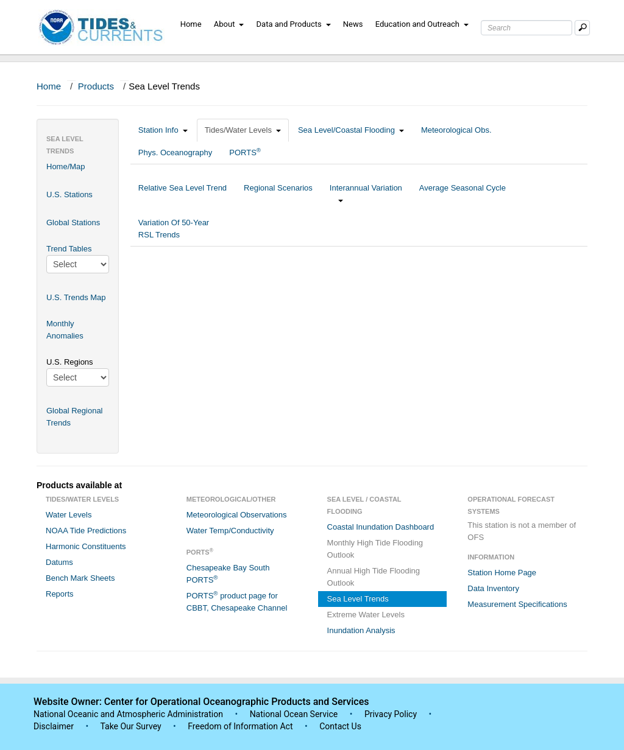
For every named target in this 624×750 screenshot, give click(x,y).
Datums (59, 562)
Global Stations (73, 222)
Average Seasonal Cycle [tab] (462, 194)
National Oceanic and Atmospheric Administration (128, 714)
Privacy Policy (390, 714)
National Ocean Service (294, 714)
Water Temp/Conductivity (230, 530)
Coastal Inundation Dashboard (380, 526)
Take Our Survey (131, 726)
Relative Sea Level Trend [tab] (182, 194)
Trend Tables (68, 248)
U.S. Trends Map (76, 297)
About (229, 24)
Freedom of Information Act (240, 726)
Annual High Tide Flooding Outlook (373, 576)
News (353, 24)
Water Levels (68, 514)
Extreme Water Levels (366, 614)
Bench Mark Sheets (80, 578)
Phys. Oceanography (175, 152)
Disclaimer (54, 726)
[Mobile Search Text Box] (582, 27)
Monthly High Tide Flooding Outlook (375, 548)
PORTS (245, 152)
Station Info (163, 130)
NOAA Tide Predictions (86, 530)
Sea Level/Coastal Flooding (351, 130)
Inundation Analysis (361, 630)
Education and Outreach (422, 24)
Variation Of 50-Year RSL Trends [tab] (173, 228)
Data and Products (294, 24)
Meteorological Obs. (456, 130)
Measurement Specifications (517, 604)
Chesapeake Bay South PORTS (228, 573)
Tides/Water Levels (243, 130)
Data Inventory (493, 588)
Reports (60, 593)
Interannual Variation (366, 194)
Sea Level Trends (358, 598)
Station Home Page (501, 572)
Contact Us (340, 726)
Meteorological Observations (236, 514)
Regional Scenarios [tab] (278, 194)
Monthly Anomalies (64, 329)
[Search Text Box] (526, 27)
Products (96, 86)
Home (191, 24)
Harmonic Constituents (86, 546)
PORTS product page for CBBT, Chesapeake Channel (237, 601)
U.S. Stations (69, 194)
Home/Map (65, 166)
